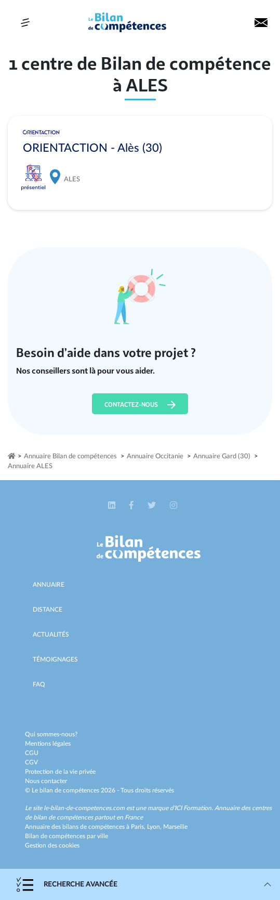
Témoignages (55, 659)
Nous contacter (46, 781)
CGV (31, 762)
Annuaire (48, 584)
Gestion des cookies (52, 845)
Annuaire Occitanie (155, 456)
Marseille (175, 827)
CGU (31, 753)
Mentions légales (48, 743)
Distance (47, 609)
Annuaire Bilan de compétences (70, 456)
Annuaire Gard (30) (221, 456)
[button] (112, 505)
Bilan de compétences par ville (66, 836)
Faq (39, 684)
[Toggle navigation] (25, 22)
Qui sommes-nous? (51, 734)
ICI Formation (193, 808)
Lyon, (155, 827)
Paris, (139, 827)
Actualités (51, 634)
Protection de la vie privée (60, 772)
